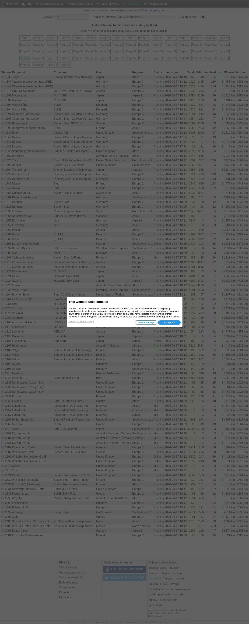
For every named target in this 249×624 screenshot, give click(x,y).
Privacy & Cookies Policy (81, 321)
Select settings (146, 322)
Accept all (169, 322)
